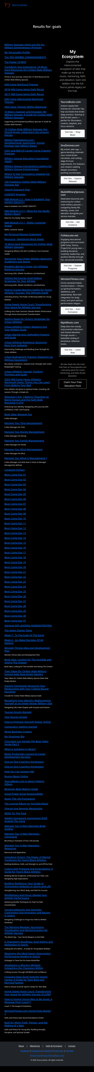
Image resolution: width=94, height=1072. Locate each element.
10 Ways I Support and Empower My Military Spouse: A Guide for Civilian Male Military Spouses (28, 114)
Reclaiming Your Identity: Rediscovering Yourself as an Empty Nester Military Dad (28, 702)
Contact (71, 1046)
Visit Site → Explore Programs (73, 267)
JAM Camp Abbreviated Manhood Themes (23, 100)
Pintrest (56, 1050)
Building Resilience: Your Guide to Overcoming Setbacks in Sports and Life (27, 885)
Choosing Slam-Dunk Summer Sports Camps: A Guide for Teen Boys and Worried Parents (25, 979)
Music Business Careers (18, 731)
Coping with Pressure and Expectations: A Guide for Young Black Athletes (28, 870)
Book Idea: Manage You (18, 414)
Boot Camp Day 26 (15, 596)
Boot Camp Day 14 (15, 538)
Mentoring (35, 1046)
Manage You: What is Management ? (25, 458)
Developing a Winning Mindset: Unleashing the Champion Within (23, 966)
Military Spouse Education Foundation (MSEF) (26, 160)
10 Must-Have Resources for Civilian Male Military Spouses (28, 245)
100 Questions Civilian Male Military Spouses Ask (25, 183)
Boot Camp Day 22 (15, 577)
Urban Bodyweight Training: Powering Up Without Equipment (28, 358)
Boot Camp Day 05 (15, 494)
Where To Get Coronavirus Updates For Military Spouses (27, 175)
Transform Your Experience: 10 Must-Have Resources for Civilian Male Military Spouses (28, 69)
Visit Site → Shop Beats (72, 133)
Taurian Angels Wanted (17, 712)
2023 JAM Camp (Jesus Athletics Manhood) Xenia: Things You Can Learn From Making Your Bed (27, 382)
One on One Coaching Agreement (24, 761)
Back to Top (59, 1055)
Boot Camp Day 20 (15, 567)
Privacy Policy (47, 1055)
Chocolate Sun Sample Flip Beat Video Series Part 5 (26, 743)
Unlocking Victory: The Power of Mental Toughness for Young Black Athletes (27, 858)
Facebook (25, 1050)
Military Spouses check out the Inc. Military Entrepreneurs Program (24, 46)
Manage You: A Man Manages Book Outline (25, 827)
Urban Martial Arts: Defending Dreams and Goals (26, 336)
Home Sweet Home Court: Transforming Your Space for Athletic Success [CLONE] (27, 993)
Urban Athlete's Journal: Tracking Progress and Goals (23, 373)
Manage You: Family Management (24, 440)
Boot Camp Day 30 (15, 615)
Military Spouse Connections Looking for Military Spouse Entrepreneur (28, 168)
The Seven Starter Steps (18, 630)
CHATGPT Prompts (15, 194)
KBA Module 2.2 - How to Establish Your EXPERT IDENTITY (27, 201)
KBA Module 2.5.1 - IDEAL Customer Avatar (25, 224)
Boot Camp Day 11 (15, 523)
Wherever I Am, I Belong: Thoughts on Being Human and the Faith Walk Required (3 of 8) (26, 399)
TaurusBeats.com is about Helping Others (24, 783)
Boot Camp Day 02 (15, 479)
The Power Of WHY (15, 62)
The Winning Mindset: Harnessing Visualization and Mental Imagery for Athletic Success (26, 930)
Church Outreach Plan (17, 189)
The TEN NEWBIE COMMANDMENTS (25, 57)
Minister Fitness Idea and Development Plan (27, 649)
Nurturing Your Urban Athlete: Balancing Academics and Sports (28, 260)
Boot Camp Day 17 (15, 552)
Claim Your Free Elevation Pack (73, 383)
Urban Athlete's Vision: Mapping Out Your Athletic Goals (25, 328)
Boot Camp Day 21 (15, 572)
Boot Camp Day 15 (15, 542)
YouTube (70, 1050)
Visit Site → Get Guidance (73, 223)
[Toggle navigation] (86, 5)
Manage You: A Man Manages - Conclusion (22, 835)
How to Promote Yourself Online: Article (27, 722)
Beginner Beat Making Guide (21, 789)
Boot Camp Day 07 (15, 504)
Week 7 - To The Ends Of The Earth (24, 635)
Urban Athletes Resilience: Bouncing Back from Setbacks (25, 344)
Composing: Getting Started (20, 726)
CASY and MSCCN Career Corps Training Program (27, 152)
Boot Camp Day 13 (15, 533)
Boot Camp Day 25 (15, 591)
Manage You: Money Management (24, 432)
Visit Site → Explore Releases (73, 180)
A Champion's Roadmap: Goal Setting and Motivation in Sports (28, 943)
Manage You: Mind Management (23, 449)
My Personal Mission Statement (22, 234)
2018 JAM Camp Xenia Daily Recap (24, 89)
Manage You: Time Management (23, 423)
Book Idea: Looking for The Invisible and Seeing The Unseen (27, 661)
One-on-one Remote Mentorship (23, 808)
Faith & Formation (54, 1046)
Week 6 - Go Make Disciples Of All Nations (23, 641)
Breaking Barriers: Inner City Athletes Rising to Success (26, 268)
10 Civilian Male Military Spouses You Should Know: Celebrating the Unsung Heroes (26, 132)
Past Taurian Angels (15, 717)
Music (21, 1046)
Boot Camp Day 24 (15, 586)
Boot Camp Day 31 (15, 620)
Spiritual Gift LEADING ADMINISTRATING (28, 625)
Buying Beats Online (16, 776)
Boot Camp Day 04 (15, 489)
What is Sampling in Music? (20, 749)
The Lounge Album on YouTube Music (26, 803)
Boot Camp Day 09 (15, 513)
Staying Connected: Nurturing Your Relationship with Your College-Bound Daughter (26, 688)
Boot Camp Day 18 (15, 557)
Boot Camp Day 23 (15, 581)
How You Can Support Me (19, 771)
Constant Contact (14, 469)
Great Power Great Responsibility (23, 794)
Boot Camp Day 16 (15, 547)
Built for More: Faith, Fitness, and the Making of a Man (25, 1024)
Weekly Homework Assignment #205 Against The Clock (25, 820)
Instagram (36, 1050)
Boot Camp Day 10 (15, 518)
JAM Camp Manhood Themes (21, 84)
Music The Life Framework (19, 798)
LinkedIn (47, 1050)
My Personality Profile (17, 52)
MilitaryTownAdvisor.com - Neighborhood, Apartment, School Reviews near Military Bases (24, 142)
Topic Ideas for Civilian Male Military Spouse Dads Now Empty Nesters (25, 673)
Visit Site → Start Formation (72, 310)
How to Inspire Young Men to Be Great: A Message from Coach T (28, 1001)
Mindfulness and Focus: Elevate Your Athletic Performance (25, 896)
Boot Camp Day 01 (15, 474)
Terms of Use (35, 1055)
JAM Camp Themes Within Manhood (25, 107)
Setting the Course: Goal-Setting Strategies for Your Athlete (23, 279)
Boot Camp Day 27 (15, 601)
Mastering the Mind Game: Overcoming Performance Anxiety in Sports (27, 955)
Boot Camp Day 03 (15, 484)
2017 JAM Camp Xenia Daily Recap (24, 94)
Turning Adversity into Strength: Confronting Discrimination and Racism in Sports (27, 912)
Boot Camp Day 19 (15, 562)
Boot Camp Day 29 (15, 611)
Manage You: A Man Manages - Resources (22, 847)
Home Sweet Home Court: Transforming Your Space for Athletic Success (27, 306)
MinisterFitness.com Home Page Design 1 (27, 1012)
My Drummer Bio (14, 736)
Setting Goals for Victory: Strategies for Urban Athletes (27, 320)
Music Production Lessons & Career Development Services (25, 755)
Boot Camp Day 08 (15, 508)
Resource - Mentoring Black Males (24, 239)
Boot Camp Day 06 (15, 499)
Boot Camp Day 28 (15, 606)
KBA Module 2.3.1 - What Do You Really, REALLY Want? (27, 212)
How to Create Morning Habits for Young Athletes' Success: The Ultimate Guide (28, 291)
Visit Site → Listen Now (73, 351)
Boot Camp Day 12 (15, 528)
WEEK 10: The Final (15, 813)
